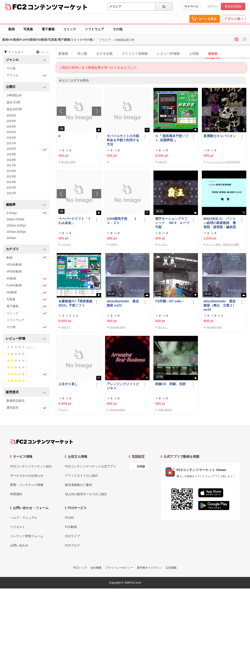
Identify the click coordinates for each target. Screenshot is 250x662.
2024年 (11, 126)
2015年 (11, 176)
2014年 (11, 182)
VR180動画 (14, 264)
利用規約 (16, 494)
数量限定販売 (15, 400)
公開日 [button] (26, 87)
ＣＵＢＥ (162, 244)
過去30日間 (14, 109)
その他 (117, 29)
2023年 (11, 132)
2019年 (11, 154)
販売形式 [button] (26, 392)
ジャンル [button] (26, 60)
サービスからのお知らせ (26, 475)
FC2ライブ (72, 536)
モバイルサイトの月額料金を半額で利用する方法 (123, 140)
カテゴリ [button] (26, 249)
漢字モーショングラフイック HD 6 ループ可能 (172, 223)
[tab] (153, 53)
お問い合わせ (19, 545)
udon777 (162, 162)
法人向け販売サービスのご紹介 (86, 494)
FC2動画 (71, 527)
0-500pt (26, 213)
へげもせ (66, 244)
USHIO (113, 244)
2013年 (11, 187)
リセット (42, 52)
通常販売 (26, 408)
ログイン (213, 6)
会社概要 (96, 567)
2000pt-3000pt (16, 231)
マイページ (191, 6)
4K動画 (26, 279)
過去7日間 (13, 102)
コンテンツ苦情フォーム (26, 536)
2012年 (11, 193)
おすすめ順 (104, 53)
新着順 (63, 53)
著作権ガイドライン (149, 567)
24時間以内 (14, 95)
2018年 (11, 160)
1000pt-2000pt (16, 225)
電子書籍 (48, 29)
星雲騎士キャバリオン (219, 136)
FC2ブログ (72, 545)
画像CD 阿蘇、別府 (170, 384)
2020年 (26, 149)
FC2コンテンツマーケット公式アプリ (90, 466)
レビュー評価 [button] (26, 339)
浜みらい (162, 327)
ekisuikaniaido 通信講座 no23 (123, 303)
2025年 (11, 121)
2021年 (11, 143)
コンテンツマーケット (58, 7)
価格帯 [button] (26, 205)
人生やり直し (68, 384)
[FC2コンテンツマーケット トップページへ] (41, 441)
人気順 (194, 53)
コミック (69, 29)
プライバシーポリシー (119, 567)
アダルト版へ (234, 19)
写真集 (28, 29)
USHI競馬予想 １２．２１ (122, 221)
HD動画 (26, 292)
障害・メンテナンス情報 (26, 485)
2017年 (11, 165)
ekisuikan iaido (117, 327)
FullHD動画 (26, 286)
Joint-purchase (117, 409)
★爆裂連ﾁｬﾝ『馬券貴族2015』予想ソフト (75, 303)
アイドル (26, 75)
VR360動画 (14, 271)
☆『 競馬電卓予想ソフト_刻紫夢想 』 (171, 138)
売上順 (82, 53)
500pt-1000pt (15, 219)
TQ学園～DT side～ (169, 301)
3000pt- (11, 238)
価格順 (213, 53)
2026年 (11, 115)
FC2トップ (80, 567)
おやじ (64, 409)
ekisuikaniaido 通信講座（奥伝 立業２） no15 (219, 305)
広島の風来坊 (165, 409)
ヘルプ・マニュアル (23, 517)
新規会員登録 (233, 6)
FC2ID (69, 517)
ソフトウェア (94, 29)
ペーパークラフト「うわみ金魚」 (74, 221)
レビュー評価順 (168, 53)
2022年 (11, 137)
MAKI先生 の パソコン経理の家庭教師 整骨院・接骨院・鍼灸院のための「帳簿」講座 (219, 223)
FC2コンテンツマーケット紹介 (31, 466)
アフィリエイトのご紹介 (81, 475)
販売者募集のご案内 (78, 485)
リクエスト (17, 527)
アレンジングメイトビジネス (123, 386)
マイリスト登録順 (135, 53)
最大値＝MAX (68, 162)
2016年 (11, 171)
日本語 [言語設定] (141, 466)
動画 (11, 29)
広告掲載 (171, 567)
